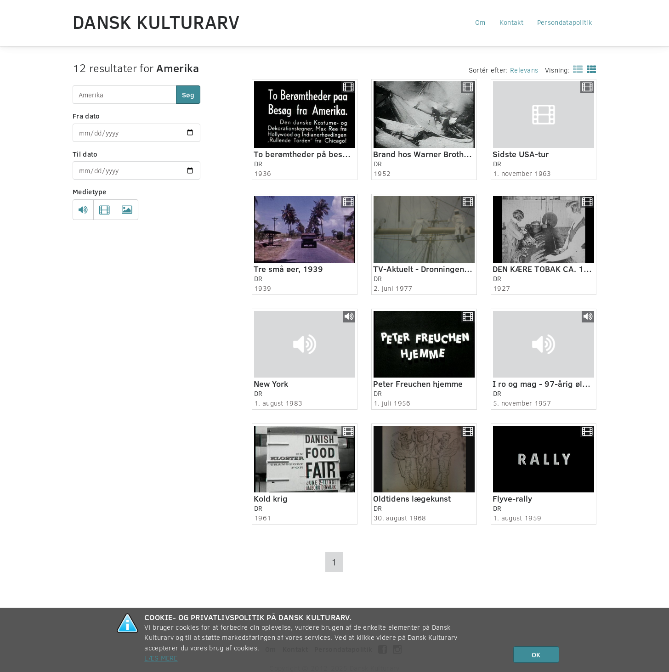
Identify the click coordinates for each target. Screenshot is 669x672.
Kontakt (511, 22)
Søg (188, 94)
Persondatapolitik (564, 22)
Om (480, 22)
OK (536, 654)
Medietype (90, 191)
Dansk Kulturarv (156, 21)
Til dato (85, 153)
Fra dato (86, 115)
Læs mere (160, 657)
